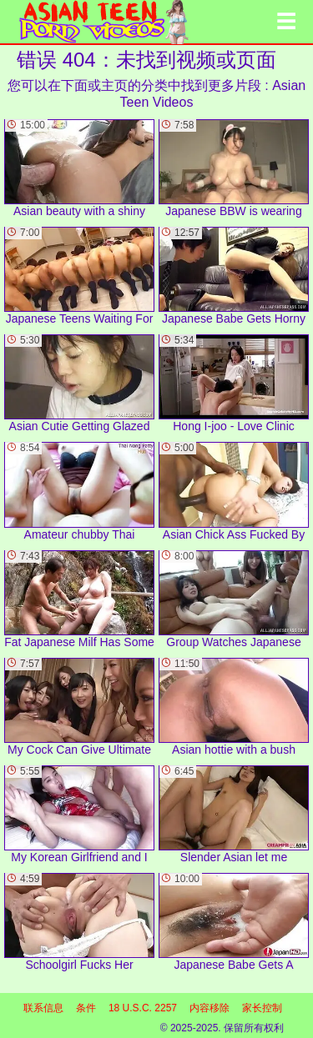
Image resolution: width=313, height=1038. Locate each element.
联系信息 (43, 1008)
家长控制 (262, 1008)
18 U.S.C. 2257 (143, 1008)
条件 (86, 1008)
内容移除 (209, 1008)
